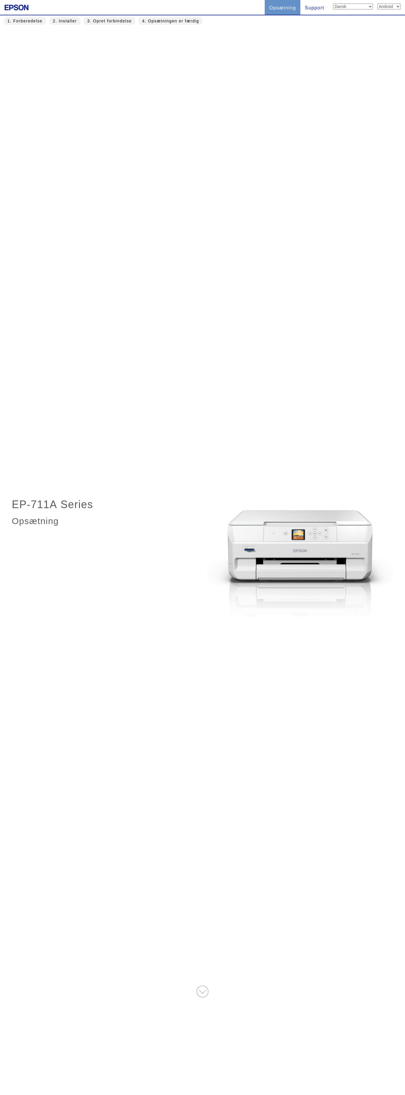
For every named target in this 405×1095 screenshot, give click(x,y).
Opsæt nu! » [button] (219, 728)
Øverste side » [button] (202, 1018)
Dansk (141, 1063)
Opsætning (282, 7)
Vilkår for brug (179, 1063)
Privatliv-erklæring (264, 1063)
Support (314, 7)
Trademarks (220, 1063)
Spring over (220, 318)
